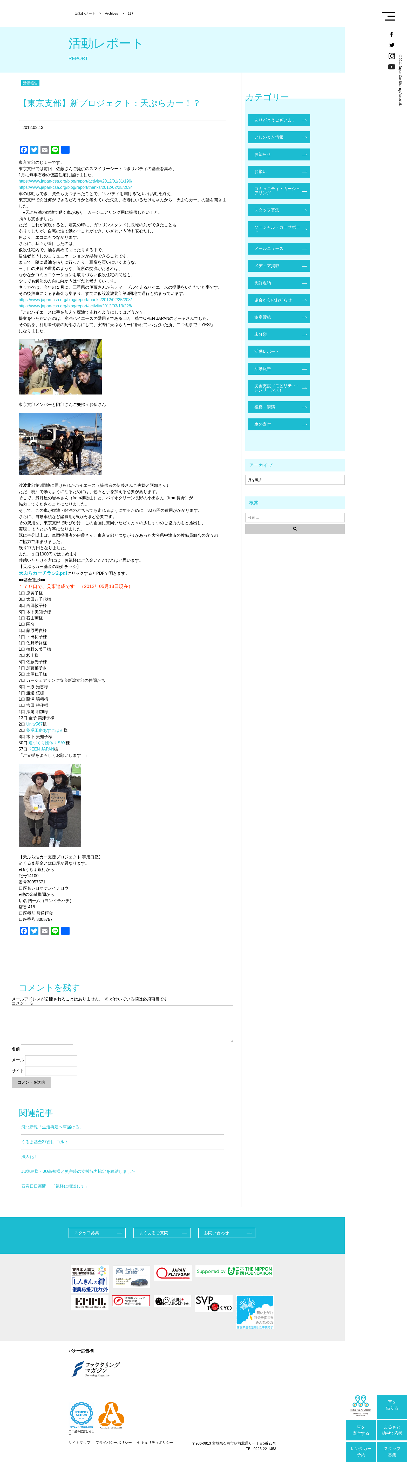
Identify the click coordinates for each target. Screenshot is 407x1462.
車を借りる (392, 1405)
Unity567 (34, 724)
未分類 (260, 334)
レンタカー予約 (361, 1451)
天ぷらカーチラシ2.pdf (43, 573)
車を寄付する (361, 1430)
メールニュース (268, 248)
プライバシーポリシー (114, 1442)
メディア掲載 (266, 265)
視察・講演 (264, 407)
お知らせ (262, 154)
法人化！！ (31, 1156)
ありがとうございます (275, 120)
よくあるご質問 (153, 1233)
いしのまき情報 (268, 137)
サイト (18, 1071)
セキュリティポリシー (155, 1442)
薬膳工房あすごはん (45, 730)
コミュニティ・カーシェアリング (277, 190)
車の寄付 (262, 424)
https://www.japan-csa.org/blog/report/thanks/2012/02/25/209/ (75, 187)
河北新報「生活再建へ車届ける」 (52, 1127)
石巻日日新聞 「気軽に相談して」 (55, 1186)
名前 (16, 1049)
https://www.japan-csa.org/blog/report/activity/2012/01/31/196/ (75, 181)
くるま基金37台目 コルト (45, 1142)
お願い (260, 171)
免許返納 (262, 283)
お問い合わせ (216, 1233)
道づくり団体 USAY (47, 743)
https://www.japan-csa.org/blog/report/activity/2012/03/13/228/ (75, 306)
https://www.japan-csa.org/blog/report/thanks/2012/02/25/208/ (75, 299)
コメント (22, 1003)
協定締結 (262, 317)
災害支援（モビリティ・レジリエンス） (277, 388)
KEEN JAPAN (41, 749)
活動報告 (30, 83)
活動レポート (266, 351)
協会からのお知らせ (273, 300)
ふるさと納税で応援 (392, 1430)
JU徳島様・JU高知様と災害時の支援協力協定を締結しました (78, 1171)
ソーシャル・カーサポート (277, 229)
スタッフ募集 (392, 1451)
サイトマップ (79, 1442)
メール (18, 1060)
